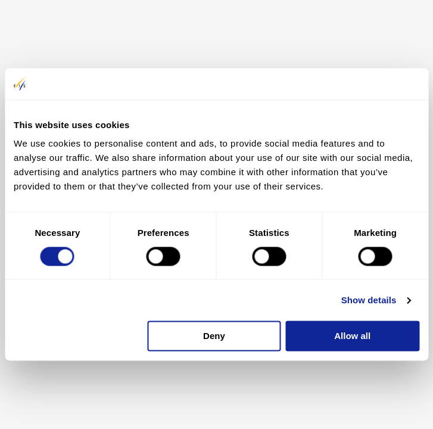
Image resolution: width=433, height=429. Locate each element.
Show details (369, 300)
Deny (214, 336)
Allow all (352, 336)
